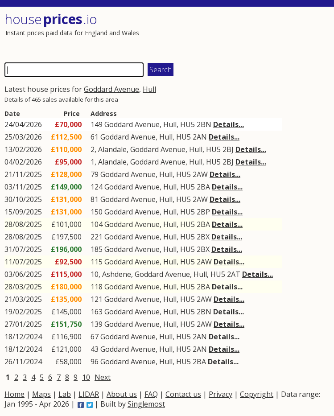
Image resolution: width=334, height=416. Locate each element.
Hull (149, 89)
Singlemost (146, 404)
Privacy (220, 394)
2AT (233, 274)
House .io (50, 19)
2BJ (228, 149)
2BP (203, 212)
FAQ (151, 394)
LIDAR (88, 394)
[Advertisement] (247, 33)
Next (103, 377)
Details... (228, 124)
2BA (203, 187)
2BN (204, 124)
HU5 (187, 124)
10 (86, 377)
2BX (203, 237)
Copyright (256, 394)
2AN (200, 137)
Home (14, 394)
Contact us (183, 394)
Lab (64, 394)
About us (122, 394)
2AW (200, 174)
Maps (41, 394)
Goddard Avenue (111, 89)
